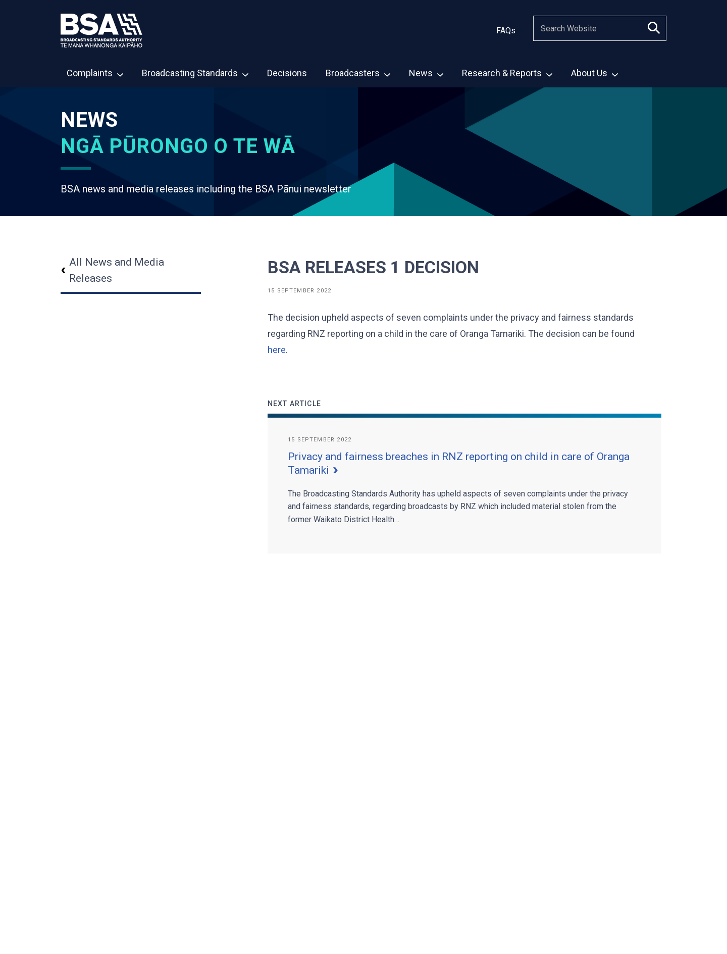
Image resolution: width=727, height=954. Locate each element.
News (426, 73)
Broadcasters (358, 73)
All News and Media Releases (112, 270)
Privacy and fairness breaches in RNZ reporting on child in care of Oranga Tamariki (459, 463)
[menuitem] (94, 72)
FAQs (505, 30)
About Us (594, 73)
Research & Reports (507, 73)
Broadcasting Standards (195, 73)
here (277, 349)
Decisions (287, 73)
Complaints (95, 73)
